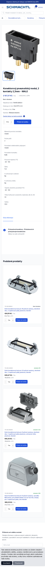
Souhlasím (6, 563)
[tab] (9, 75)
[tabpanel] (22, 49)
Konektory (30, 18)
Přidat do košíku (22, 122)
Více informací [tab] (8, 218)
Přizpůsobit (18, 563)
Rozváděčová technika (15, 18)
